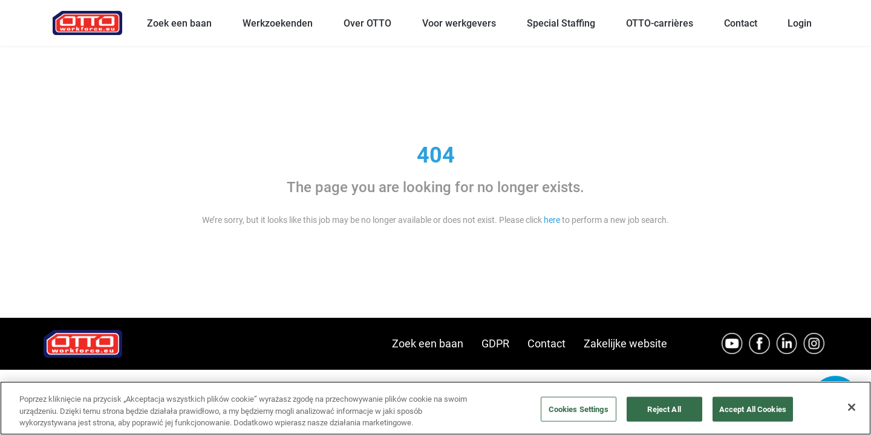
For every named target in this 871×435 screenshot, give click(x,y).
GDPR (495, 343)
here (552, 220)
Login (800, 23)
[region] (435, 408)
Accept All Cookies (752, 408)
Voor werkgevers (459, 23)
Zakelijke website (625, 343)
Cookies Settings (578, 408)
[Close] (851, 407)
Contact (740, 23)
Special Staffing (561, 23)
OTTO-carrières (659, 23)
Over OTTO (367, 23)
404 (436, 155)
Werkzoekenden (278, 23)
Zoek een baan (179, 23)
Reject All (663, 408)
